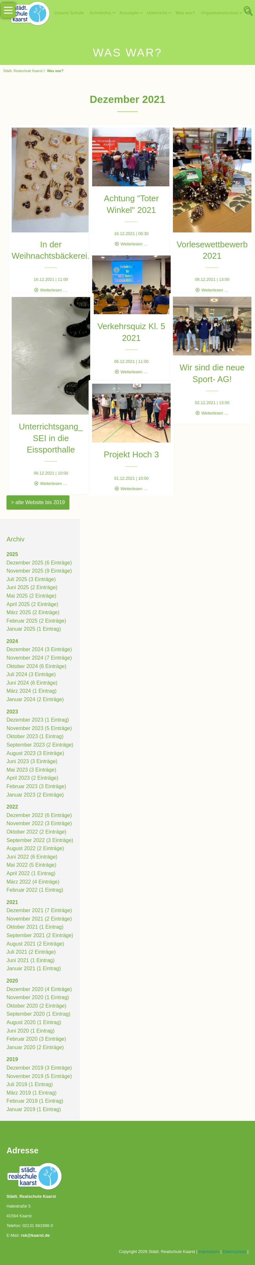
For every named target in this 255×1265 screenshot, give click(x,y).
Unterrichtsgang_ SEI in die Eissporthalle (47, 425)
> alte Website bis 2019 (38, 502)
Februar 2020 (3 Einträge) (36, 1039)
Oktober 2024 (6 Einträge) (36, 666)
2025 (12, 554)
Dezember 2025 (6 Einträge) (39, 562)
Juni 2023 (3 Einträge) (31, 761)
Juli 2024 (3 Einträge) (31, 674)
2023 (12, 711)
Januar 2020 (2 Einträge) (35, 1047)
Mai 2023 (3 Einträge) (31, 770)
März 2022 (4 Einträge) (33, 882)
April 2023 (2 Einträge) (32, 778)
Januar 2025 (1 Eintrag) (33, 629)
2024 (12, 641)
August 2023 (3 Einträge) (35, 753)
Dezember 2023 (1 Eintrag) (37, 720)
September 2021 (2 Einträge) (39, 935)
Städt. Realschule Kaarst (22, 71)
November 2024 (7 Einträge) (39, 658)
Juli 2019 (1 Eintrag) (29, 1084)
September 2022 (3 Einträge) (39, 840)
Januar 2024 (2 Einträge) (35, 699)
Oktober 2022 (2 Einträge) (36, 832)
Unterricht (157, 12)
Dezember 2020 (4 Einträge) (39, 989)
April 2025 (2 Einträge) (32, 604)
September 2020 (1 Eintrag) (38, 1014)
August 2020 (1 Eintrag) (33, 1022)
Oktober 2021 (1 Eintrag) (35, 927)
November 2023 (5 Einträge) (39, 728)
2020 (12, 981)
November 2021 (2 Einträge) (39, 919)
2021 (12, 902)
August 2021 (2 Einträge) (35, 944)
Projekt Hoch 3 (127, 448)
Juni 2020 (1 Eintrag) (30, 1031)
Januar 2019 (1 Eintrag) (33, 1109)
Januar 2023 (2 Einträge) (35, 795)
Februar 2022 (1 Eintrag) (34, 890)
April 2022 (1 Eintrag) (30, 873)
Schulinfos (100, 12)
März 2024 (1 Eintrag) (31, 691)
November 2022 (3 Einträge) (39, 823)
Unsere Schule (69, 12)
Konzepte (129, 12)
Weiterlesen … (49, 279)
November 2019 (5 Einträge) (39, 1076)
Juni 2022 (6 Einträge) (31, 857)
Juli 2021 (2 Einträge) (31, 952)
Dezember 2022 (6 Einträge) (39, 815)
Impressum (209, 1251)
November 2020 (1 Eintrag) (37, 997)
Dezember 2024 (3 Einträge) (39, 649)
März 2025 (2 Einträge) (33, 612)
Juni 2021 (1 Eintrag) (30, 960)
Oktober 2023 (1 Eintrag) (35, 736)
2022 (12, 807)
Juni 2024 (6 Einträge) (31, 683)
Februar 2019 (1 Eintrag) (34, 1101)
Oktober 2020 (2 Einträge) (36, 1006)
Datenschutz (234, 1251)
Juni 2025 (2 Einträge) (31, 587)
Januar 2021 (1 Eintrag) (33, 969)
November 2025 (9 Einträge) (39, 571)
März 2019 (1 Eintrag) (31, 1093)
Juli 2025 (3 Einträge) (31, 579)
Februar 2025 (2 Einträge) (36, 621)
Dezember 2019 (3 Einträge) (39, 1068)
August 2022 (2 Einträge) (35, 848)
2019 (12, 1059)
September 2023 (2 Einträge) (39, 745)
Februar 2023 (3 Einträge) (36, 786)
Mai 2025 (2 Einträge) (31, 596)
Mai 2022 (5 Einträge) (31, 865)
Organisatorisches (219, 12)
